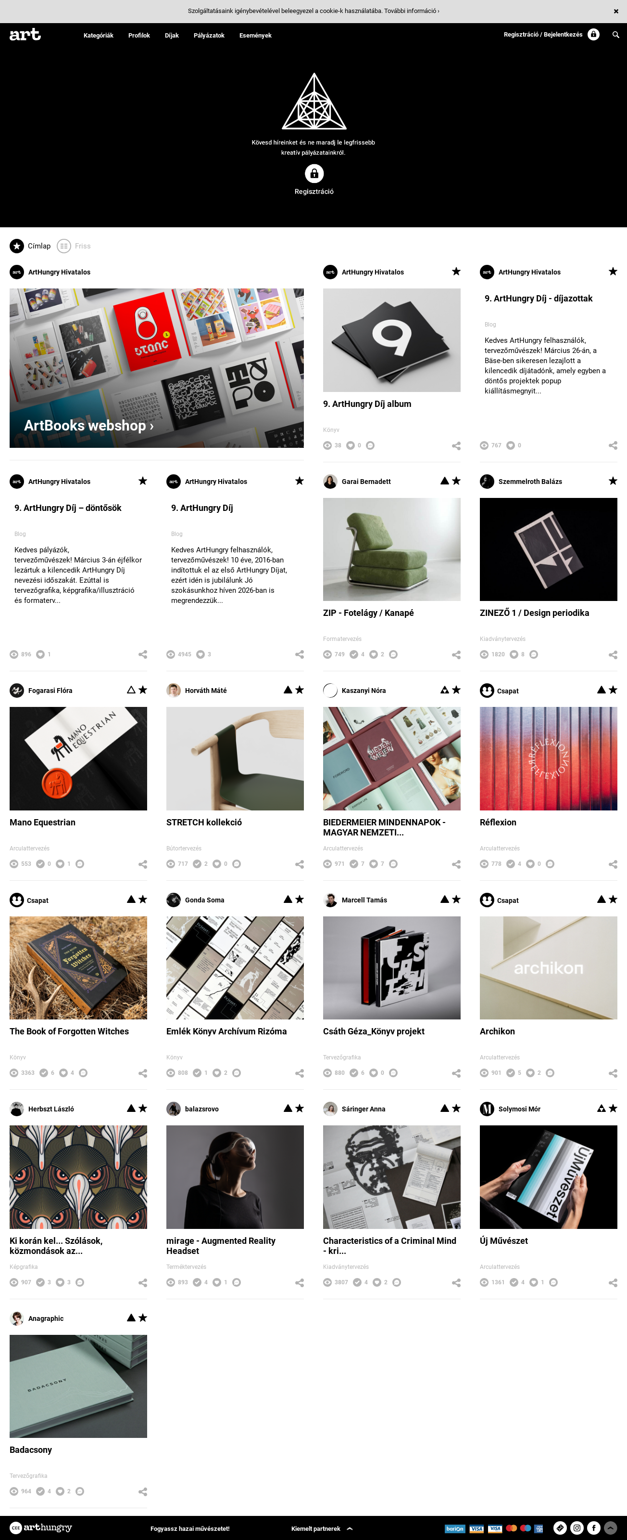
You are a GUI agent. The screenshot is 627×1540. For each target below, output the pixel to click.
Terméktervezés (186, 1267)
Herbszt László (42, 1109)
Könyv (331, 430)
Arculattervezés (30, 848)
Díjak (172, 35)
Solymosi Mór (510, 1109)
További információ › (411, 10)
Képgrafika (24, 1267)
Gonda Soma (195, 900)
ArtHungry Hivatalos (50, 272)
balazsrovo (192, 1109)
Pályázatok (209, 35)
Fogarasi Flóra (41, 690)
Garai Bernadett (357, 481)
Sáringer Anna (354, 1109)
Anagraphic (36, 1318)
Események (255, 35)
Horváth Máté (196, 690)
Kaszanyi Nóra (354, 690)
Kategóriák (98, 35)
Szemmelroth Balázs (521, 481)
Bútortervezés (183, 848)
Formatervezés (342, 639)
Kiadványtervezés (503, 639)
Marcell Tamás (355, 900)
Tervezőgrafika (342, 1057)
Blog (490, 324)
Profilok (139, 35)
